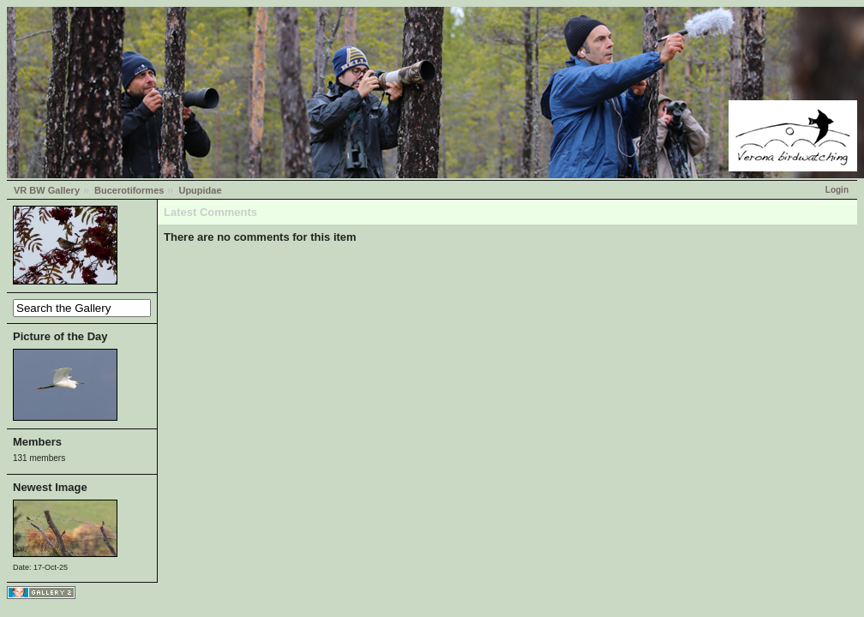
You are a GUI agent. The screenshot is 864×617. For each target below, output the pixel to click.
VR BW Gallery (47, 190)
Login (837, 190)
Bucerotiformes (129, 190)
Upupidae (199, 190)
